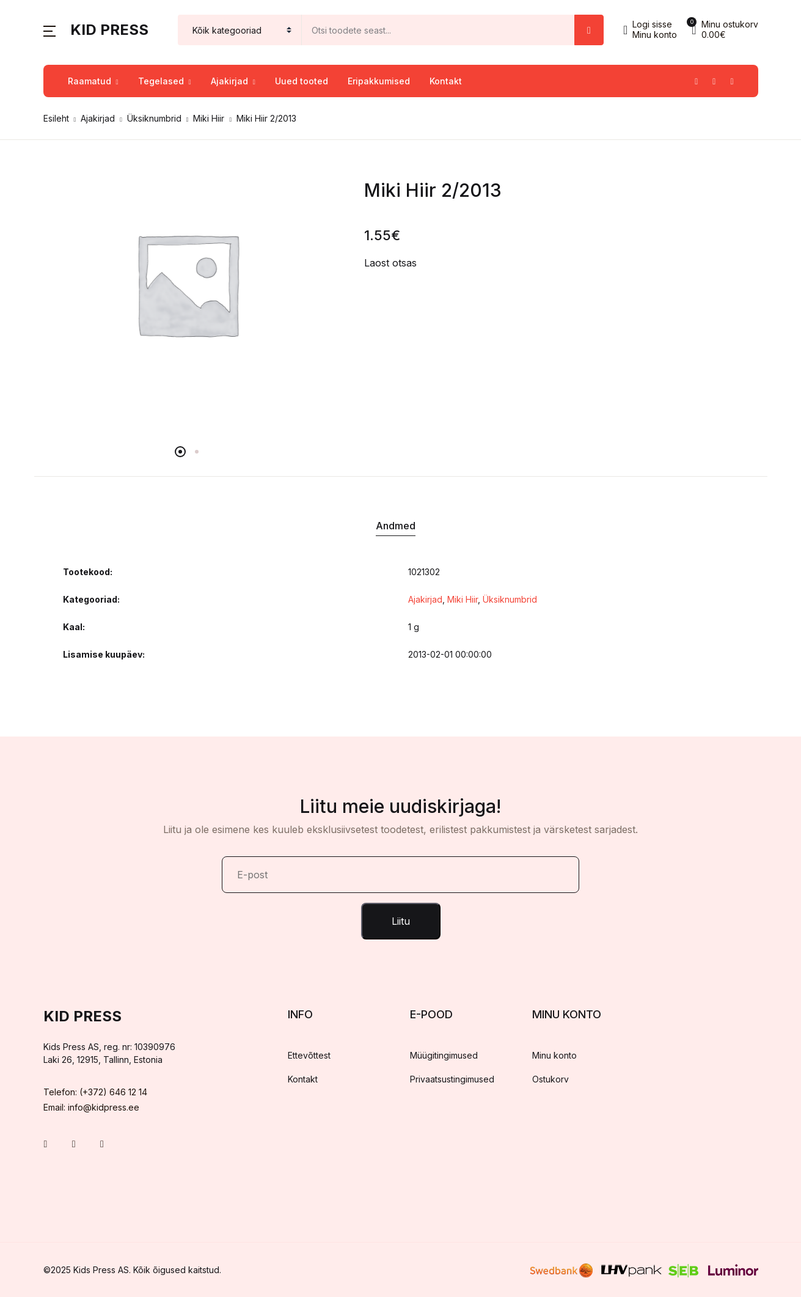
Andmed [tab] (395, 526)
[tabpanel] (187, 283)
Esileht (56, 118)
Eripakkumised (379, 81)
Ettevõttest (309, 1055)
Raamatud (89, 81)
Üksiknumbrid (154, 118)
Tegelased (161, 81)
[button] (49, 30)
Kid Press (109, 30)
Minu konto (554, 1055)
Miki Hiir (208, 118)
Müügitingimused (444, 1055)
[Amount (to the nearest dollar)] (439, 30)
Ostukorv (550, 1079)
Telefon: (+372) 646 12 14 (95, 1092)
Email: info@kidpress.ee (91, 1107)
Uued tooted (301, 81)
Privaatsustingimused (452, 1079)
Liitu (401, 921)
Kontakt (446, 81)
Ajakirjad (229, 81)
